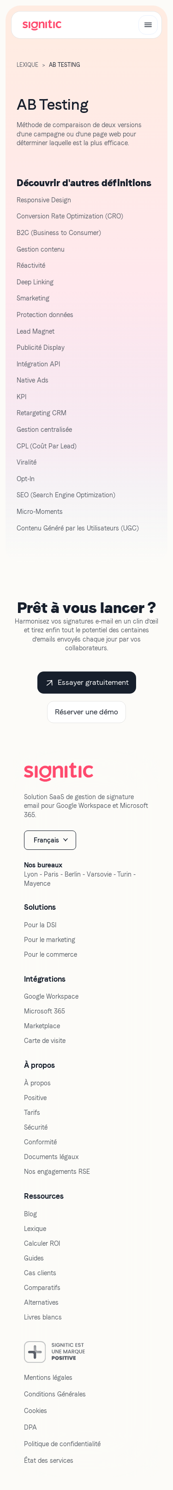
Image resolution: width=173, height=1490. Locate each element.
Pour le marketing (49, 939)
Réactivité (31, 265)
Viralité (26, 462)
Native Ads (32, 380)
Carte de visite (45, 1040)
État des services (48, 1460)
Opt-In (26, 479)
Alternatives (41, 1302)
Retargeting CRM (41, 413)
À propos (37, 1083)
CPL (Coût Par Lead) (47, 446)
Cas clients (40, 1273)
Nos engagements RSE (57, 1171)
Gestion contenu (41, 249)
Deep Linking (35, 282)
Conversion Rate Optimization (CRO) (70, 216)
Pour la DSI (40, 925)
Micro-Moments (40, 511)
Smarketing (33, 298)
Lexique (35, 1228)
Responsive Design (44, 200)
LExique (27, 65)
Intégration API (38, 364)
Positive (35, 1097)
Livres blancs (43, 1317)
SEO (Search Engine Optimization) (66, 495)
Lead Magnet (35, 331)
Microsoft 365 (44, 1011)
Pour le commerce (50, 954)
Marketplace (42, 1026)
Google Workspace (51, 996)
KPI (21, 396)
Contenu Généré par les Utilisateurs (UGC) (78, 528)
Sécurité (36, 1127)
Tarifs (32, 1112)
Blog (30, 1214)
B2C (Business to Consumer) (59, 232)
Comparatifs (42, 1287)
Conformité (40, 1142)
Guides (34, 1258)
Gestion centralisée (44, 429)
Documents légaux (51, 1156)
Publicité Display (41, 347)
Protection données (45, 314)
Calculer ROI (42, 1243)
